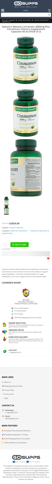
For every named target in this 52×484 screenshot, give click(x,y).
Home (4, 20)
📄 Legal (5, 398)
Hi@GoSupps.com (11, 418)
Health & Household (24, 20)
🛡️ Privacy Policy (8, 390)
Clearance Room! (11, 282)
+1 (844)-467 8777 (15, 353)
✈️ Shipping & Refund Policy (12, 386)
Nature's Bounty (16, 227)
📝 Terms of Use (8, 394)
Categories (12, 20)
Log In (25, 10)
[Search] (26, 15)
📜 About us (6, 382)
